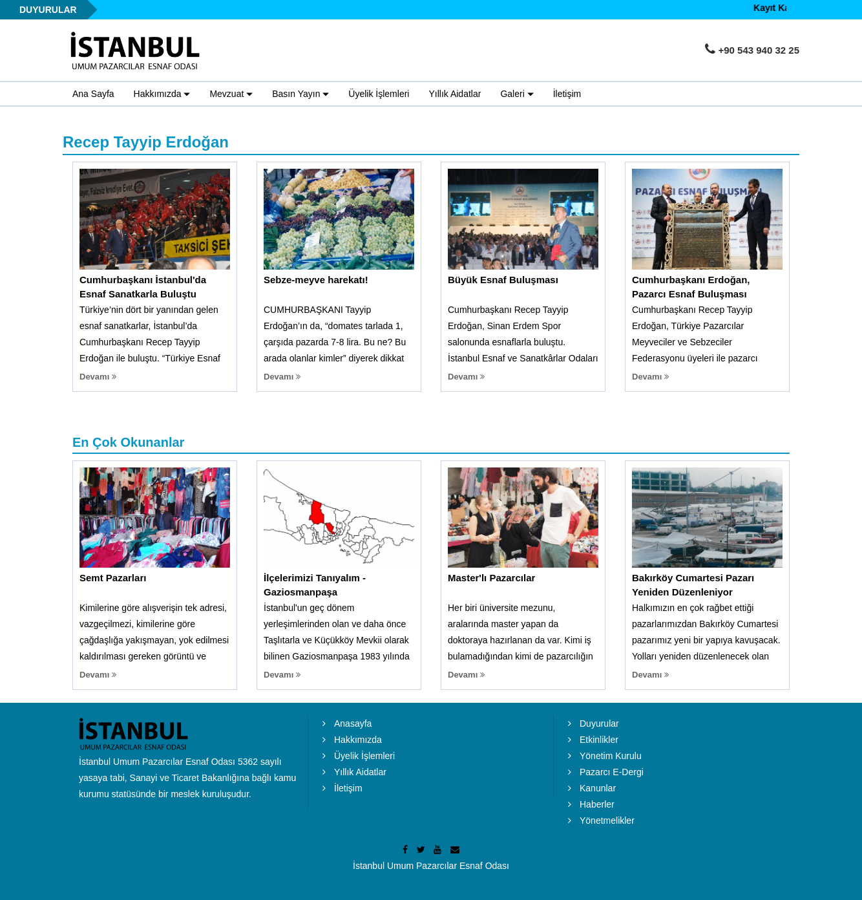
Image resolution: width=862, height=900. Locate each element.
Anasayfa (353, 723)
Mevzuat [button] (231, 94)
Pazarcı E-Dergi (612, 772)
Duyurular (599, 723)
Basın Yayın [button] (300, 94)
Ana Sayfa (93, 94)
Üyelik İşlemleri (378, 94)
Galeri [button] (516, 94)
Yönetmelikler (607, 820)
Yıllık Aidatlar (454, 94)
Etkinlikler (599, 739)
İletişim (567, 94)
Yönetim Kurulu (611, 756)
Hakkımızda (358, 739)
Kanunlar (598, 788)
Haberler (597, 804)
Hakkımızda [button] (162, 94)
